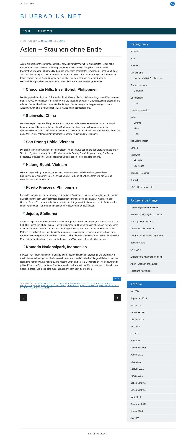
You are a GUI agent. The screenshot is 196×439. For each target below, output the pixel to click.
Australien (135, 65)
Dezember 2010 (138, 383)
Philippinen (73, 285)
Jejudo (36, 285)
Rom (136, 134)
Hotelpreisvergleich (140, 110)
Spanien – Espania (140, 173)
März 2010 (136, 397)
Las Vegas (139, 166)
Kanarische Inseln (139, 141)
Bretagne (138, 90)
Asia (117, 278)
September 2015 (139, 298)
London (134, 148)
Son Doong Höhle (109, 285)
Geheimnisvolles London (143, 228)
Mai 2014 (135, 333)
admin (62, 41)
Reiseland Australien (141, 271)
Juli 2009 (135, 418)
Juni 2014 (135, 326)
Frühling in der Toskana (142, 221)
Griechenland (137, 98)
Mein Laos (136, 249)
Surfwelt (135, 180)
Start (26, 31)
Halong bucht (104, 283)
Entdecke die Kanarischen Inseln (146, 257)
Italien (133, 117)
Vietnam (48, 288)
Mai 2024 (135, 291)
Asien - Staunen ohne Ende (144, 264)
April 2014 (135, 340)
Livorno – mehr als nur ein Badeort (147, 235)
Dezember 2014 (138, 312)
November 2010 (138, 390)
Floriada (138, 160)
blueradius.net (51, 16)
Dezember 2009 (138, 404)
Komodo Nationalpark (53, 285)
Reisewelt (135, 155)
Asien (66, 283)
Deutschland (137, 72)
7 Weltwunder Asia (47, 283)
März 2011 (136, 362)
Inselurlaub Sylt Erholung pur (148, 78)
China (73, 283)
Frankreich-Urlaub (139, 85)
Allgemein (135, 51)
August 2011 (137, 354)
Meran (137, 128)
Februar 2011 (137, 369)
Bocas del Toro (138, 242)
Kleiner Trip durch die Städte (144, 207)
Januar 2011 (137, 376)
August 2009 (137, 411)
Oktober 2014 (137, 319)
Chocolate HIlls (86, 283)
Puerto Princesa (89, 285)
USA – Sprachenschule (142, 187)
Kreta (136, 103)
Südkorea (37, 288)
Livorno (137, 123)
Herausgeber (44, 31)
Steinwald (25, 288)
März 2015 (136, 305)
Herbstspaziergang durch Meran (146, 214)
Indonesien (26, 285)
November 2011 (138, 347)
